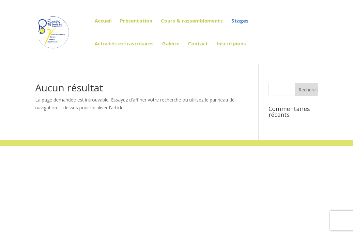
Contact (198, 44)
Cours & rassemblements (192, 21)
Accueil (103, 21)
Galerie (170, 44)
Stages (240, 21)
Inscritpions (231, 44)
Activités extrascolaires (124, 44)
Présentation (136, 21)
